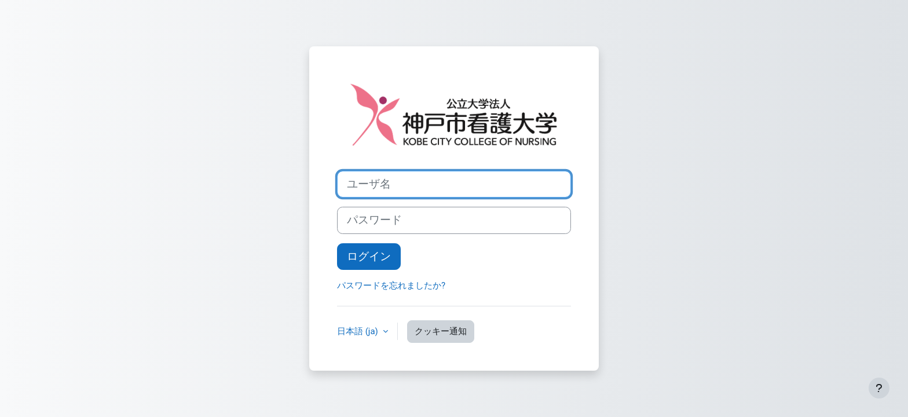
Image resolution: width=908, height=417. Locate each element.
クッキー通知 (441, 331)
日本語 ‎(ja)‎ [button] (358, 331)
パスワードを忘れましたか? (391, 285)
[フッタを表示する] (879, 388)
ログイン (369, 256)
